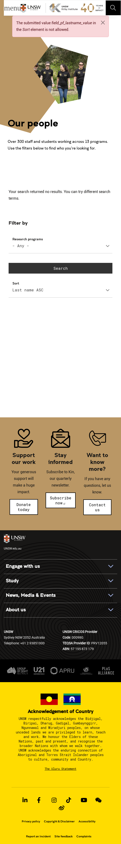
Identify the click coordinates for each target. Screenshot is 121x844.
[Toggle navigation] (113, 7)
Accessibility (87, 821)
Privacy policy (31, 821)
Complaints (83, 836)
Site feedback (63, 836)
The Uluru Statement (60, 769)
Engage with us (23, 566)
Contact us (97, 507)
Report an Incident (38, 836)
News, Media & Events (31, 595)
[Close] (103, 22)
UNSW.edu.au (14, 542)
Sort (15, 283)
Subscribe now (60, 500)
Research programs (27, 239)
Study (12, 581)
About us (16, 610)
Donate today (23, 507)
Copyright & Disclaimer (59, 821)
